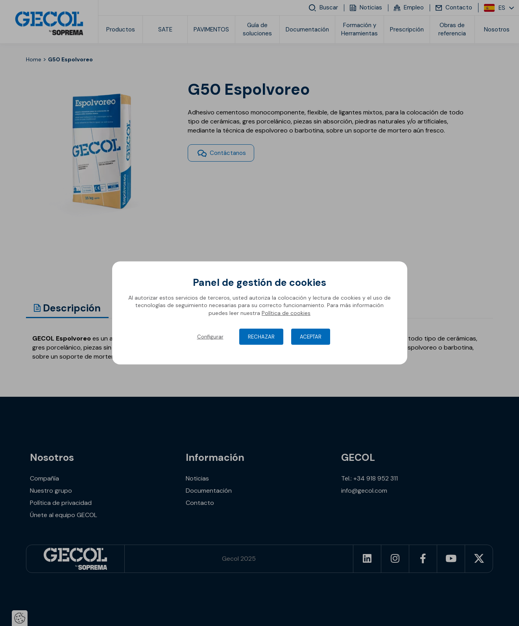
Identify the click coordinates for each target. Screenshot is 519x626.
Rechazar (261, 336)
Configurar (210, 336)
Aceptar (310, 336)
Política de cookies (286, 313)
